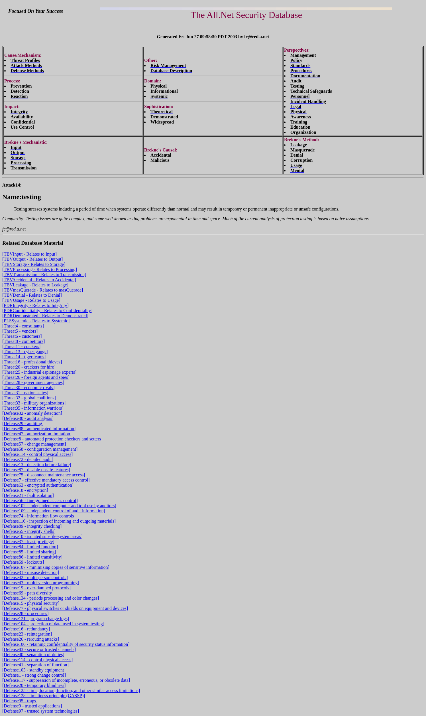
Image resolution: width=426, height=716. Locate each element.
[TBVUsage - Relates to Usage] (31, 300)
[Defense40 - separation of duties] (33, 654)
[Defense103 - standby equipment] (34, 670)
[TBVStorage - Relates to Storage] (33, 264)
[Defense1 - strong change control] (34, 675)
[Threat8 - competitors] (23, 341)
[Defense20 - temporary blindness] (34, 685)
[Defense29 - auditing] (23, 423)
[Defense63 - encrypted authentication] (38, 485)
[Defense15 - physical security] (30, 603)
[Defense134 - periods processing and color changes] (50, 598)
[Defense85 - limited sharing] (29, 551)
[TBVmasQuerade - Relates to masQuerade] (42, 290)
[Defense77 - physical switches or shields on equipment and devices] (65, 608)
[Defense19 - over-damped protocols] (36, 587)
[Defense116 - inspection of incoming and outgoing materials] (59, 521)
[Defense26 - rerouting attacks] (30, 639)
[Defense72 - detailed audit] (27, 459)
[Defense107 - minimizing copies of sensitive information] (55, 567)
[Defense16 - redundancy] (26, 628)
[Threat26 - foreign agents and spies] (36, 377)
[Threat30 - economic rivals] (28, 387)
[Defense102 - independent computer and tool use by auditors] (59, 505)
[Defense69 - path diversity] (28, 592)
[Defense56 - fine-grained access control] (40, 500)
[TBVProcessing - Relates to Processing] (39, 269)
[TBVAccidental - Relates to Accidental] (39, 279)
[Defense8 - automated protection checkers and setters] (52, 438)
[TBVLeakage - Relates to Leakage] (35, 284)
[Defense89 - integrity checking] (32, 526)
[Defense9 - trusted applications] (32, 705)
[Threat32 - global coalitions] (29, 397)
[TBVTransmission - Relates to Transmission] (44, 274)
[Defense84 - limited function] (30, 546)
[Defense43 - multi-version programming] (40, 582)
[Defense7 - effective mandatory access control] (46, 480)
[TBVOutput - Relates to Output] (32, 259)
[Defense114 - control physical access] (37, 454)
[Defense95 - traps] (20, 700)
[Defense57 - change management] (34, 444)
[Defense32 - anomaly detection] (32, 413)
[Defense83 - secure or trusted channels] (39, 649)
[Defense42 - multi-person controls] (35, 577)
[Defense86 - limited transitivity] (32, 557)
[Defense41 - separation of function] (35, 664)
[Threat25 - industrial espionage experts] (39, 372)
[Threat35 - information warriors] (33, 408)
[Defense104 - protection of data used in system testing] (53, 623)
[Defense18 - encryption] (25, 490)
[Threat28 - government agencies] (33, 382)
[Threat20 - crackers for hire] (29, 367)
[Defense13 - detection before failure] (36, 464)
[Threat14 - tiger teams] (24, 356)
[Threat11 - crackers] (21, 346)
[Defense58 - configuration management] (40, 449)
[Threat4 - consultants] (23, 325)
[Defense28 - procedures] (25, 613)
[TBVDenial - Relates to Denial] (32, 295)
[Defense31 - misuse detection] (30, 572)
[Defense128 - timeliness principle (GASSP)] (43, 695)
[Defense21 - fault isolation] (28, 495)
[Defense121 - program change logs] (35, 618)
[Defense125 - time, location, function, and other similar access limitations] (71, 690)
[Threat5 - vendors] (20, 331)
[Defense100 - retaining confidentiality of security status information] (66, 644)
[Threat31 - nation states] (25, 392)
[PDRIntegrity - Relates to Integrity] (35, 305)
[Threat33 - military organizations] (34, 403)
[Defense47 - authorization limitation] (37, 433)
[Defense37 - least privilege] (28, 541)
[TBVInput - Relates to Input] (29, 254)
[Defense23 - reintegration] (27, 634)
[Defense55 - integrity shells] (29, 531)
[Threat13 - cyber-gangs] (25, 351)
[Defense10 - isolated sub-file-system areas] (42, 536)
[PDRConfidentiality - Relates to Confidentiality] (47, 310)
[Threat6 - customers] (22, 336)
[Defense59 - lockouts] (23, 562)
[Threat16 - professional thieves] (32, 361)
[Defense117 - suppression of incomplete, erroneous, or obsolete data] (66, 680)
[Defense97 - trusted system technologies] (40, 711)
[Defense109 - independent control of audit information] (53, 510)
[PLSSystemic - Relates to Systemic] (36, 320)
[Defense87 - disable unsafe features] (36, 469)
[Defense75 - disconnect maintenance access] (43, 474)
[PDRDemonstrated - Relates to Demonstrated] (45, 315)
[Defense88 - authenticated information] (39, 428)
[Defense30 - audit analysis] (28, 418)
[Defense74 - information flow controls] (39, 515)
